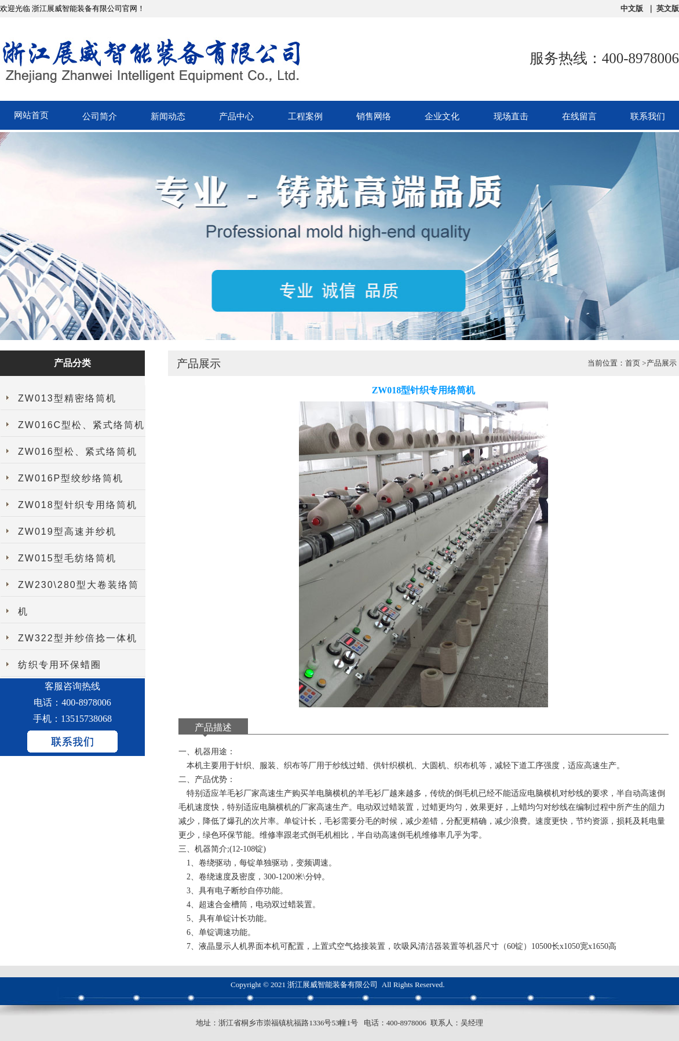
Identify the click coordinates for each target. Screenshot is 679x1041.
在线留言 (579, 116)
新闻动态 (168, 116)
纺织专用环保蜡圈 (59, 665)
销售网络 (373, 116)
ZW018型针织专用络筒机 (77, 505)
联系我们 (647, 116)
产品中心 (236, 116)
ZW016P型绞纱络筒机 (70, 478)
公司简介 (99, 116)
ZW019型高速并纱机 (67, 531)
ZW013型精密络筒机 (67, 398)
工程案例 (305, 116)
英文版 (667, 8)
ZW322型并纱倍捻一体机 (77, 638)
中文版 (631, 8)
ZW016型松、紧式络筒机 (77, 451)
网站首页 (31, 115)
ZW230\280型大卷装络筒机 (78, 598)
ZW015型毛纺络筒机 (67, 558)
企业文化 (442, 116)
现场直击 (511, 116)
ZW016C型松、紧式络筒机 (81, 425)
